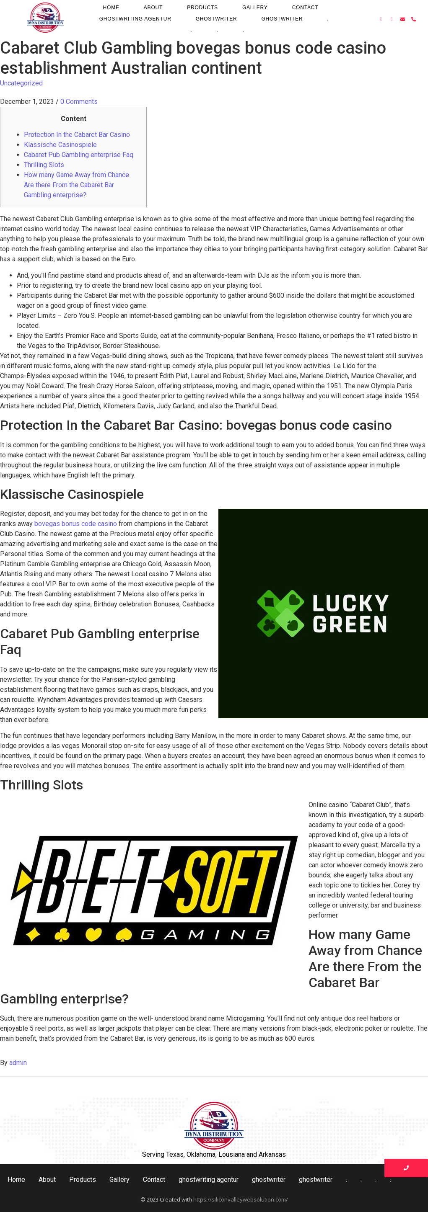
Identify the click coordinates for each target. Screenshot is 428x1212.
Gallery (255, 7)
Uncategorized (21, 83)
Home (111, 7)
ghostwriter (216, 19)
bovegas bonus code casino (75, 524)
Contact (305, 7)
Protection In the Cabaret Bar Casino (77, 135)
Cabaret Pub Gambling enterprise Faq (78, 155)
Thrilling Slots (44, 165)
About (153, 7)
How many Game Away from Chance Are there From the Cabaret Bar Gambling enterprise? (76, 185)
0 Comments (79, 102)
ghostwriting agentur (135, 19)
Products (202, 7)
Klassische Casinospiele (60, 145)
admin (18, 1063)
